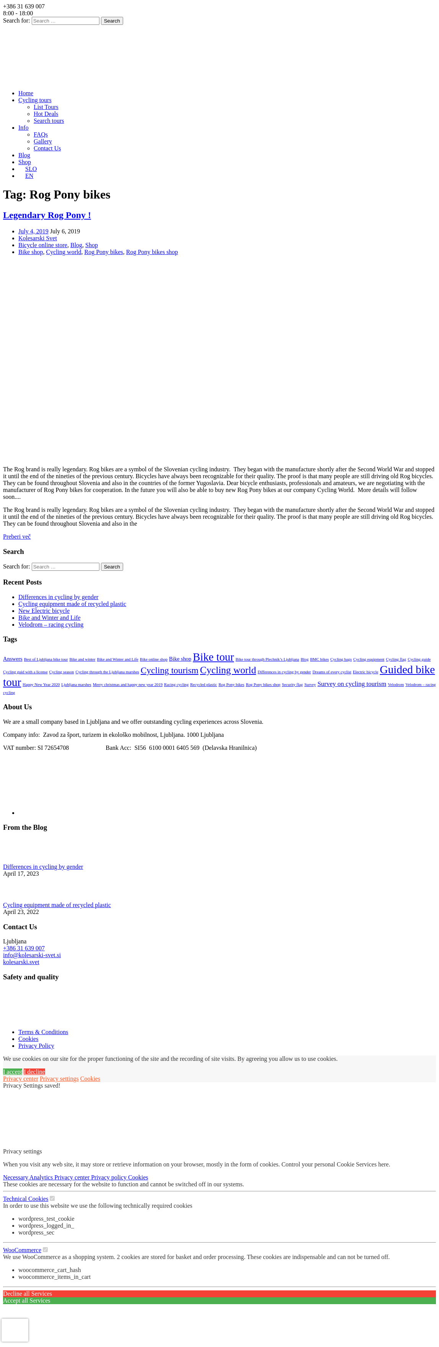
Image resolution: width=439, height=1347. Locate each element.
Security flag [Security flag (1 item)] (292, 684)
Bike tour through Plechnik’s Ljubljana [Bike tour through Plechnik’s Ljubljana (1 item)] (267, 659)
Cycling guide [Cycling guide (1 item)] (419, 659)
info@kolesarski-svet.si (32, 955)
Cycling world (63, 252)
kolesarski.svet (21, 962)
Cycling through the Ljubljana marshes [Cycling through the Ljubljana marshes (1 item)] (107, 672)
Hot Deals (46, 114)
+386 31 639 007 (24, 948)
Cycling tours (35, 100)
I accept (12, 1071)
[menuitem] (27, 169)
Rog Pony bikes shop (152, 252)
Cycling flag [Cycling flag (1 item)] (396, 659)
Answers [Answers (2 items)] (13, 659)
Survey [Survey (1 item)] (310, 684)
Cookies (28, 1039)
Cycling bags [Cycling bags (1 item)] (341, 659)
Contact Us (47, 148)
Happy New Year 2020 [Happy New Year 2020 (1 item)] (41, 684)
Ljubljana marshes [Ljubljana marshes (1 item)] (76, 684)
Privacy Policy (36, 1045)
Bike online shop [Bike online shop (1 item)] (153, 659)
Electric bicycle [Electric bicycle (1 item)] (366, 672)
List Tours (46, 107)
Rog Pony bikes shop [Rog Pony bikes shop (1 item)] (263, 684)
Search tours (49, 120)
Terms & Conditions (43, 1032)
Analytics (41, 1177)
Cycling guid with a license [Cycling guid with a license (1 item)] (25, 672)
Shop (24, 162)
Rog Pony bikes (103, 252)
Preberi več (17, 536)
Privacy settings (59, 1078)
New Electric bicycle (44, 611)
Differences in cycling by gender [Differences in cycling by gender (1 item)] (284, 672)
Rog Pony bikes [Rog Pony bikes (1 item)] (231, 684)
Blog (24, 155)
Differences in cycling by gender (58, 597)
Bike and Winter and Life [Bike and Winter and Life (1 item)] (117, 659)
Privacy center (20, 1078)
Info (23, 127)
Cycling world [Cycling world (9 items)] (228, 670)
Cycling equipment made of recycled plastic (72, 604)
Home (25, 93)
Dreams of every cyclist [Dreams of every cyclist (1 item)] (331, 672)
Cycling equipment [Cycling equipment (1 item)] (368, 659)
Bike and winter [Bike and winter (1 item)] (82, 659)
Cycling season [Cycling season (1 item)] (61, 672)
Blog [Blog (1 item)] (305, 659)
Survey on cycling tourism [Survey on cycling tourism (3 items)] (351, 683)
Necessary (16, 1177)
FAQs (41, 134)
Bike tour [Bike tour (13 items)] (213, 657)
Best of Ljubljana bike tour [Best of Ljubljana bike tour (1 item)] (46, 659)
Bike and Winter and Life (49, 617)
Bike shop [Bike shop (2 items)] (180, 659)
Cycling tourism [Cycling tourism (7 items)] (169, 670)
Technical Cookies (25, 1199)
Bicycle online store (42, 245)
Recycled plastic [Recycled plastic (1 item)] (203, 684)
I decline (34, 1071)
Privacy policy (109, 1177)
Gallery (43, 141)
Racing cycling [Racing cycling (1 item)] (176, 684)
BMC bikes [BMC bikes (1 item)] (319, 659)
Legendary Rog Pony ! (47, 215)
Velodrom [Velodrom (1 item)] (396, 684)
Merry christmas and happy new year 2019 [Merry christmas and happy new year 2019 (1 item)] (128, 684)
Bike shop (30, 252)
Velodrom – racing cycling (50, 624)
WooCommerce (22, 1250)
